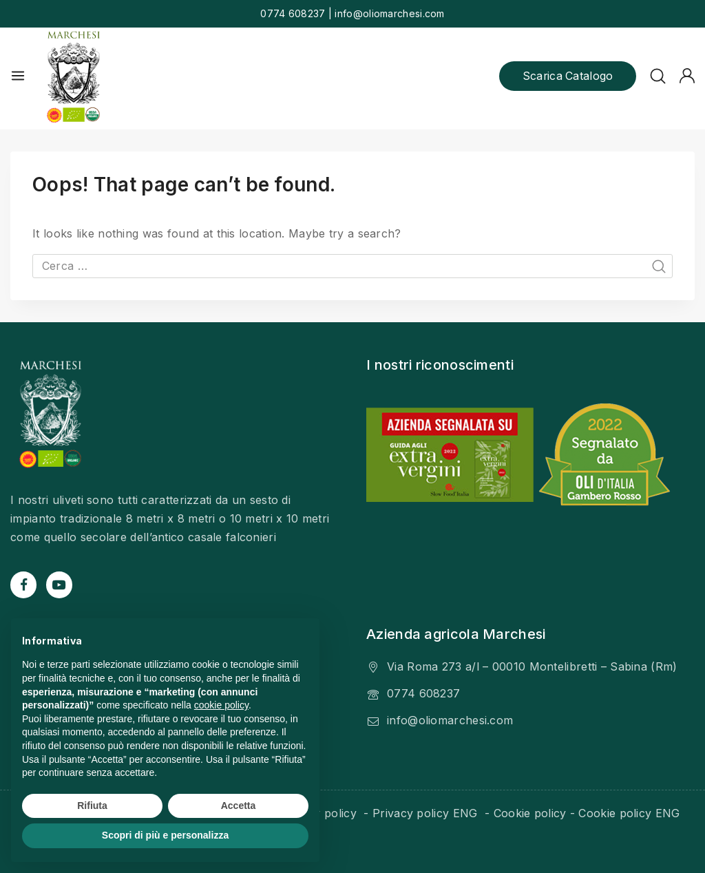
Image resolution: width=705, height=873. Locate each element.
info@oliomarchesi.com (450, 715)
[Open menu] (17, 75)
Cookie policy (530, 808)
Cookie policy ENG (629, 808)
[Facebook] (23, 580)
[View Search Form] (658, 76)
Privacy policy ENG (426, 808)
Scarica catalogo (566, 76)
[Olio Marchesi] (73, 76)
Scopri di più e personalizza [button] (165, 835)
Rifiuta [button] (92, 805)
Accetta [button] (238, 805)
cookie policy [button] (221, 705)
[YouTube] (59, 580)
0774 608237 (423, 688)
